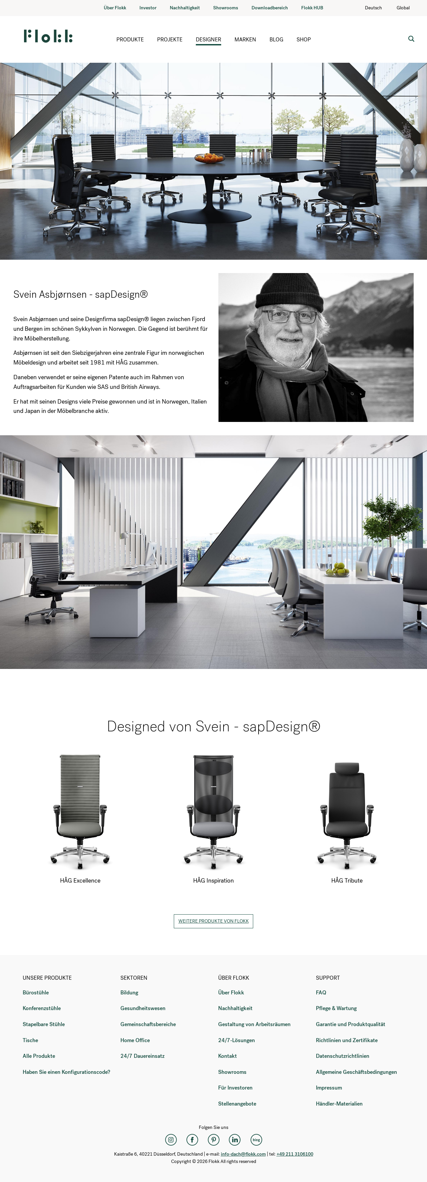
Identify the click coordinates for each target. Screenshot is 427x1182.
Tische (30, 1040)
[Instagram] (171, 1140)
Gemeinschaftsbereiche (148, 1024)
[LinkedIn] (235, 1140)
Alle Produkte (39, 1055)
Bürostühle (36, 992)
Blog (276, 39)
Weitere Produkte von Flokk (213, 921)
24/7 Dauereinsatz (142, 1055)
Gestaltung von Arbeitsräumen (254, 1024)
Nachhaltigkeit (185, 8)
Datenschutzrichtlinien (342, 1055)
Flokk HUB (312, 8)
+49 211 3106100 (295, 1154)
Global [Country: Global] (406, 8)
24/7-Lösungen (236, 1040)
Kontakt (227, 1055)
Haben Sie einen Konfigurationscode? (66, 1072)
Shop (304, 39)
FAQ (321, 992)
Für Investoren (235, 1087)
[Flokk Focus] (256, 1140)
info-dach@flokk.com (243, 1154)
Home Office (135, 1040)
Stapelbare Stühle (44, 1024)
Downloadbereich (270, 8)
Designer (208, 39)
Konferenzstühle (42, 1008)
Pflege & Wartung (336, 1008)
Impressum (329, 1087)
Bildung (129, 992)
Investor (147, 8)
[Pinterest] (213, 1140)
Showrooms (225, 8)
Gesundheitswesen (142, 1008)
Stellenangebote (237, 1103)
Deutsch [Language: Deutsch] (377, 8)
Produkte (130, 39)
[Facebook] (192, 1140)
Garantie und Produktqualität (350, 1024)
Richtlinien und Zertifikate (347, 1040)
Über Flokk (115, 8)
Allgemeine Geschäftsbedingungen (356, 1072)
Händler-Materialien (339, 1103)
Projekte (169, 39)
